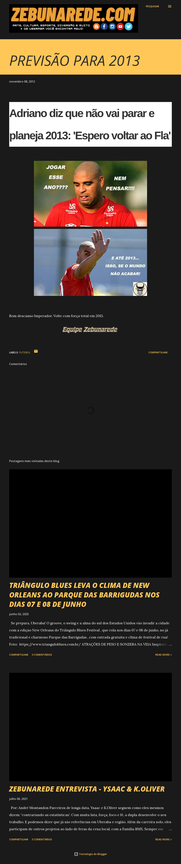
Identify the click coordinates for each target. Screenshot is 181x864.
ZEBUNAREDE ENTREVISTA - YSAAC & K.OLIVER (87, 789)
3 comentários (42, 654)
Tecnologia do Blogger (90, 854)
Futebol (24, 352)
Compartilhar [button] (158, 352)
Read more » (163, 654)
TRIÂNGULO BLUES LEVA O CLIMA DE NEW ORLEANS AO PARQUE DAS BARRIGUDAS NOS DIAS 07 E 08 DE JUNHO (84, 594)
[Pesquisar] (152, 6)
